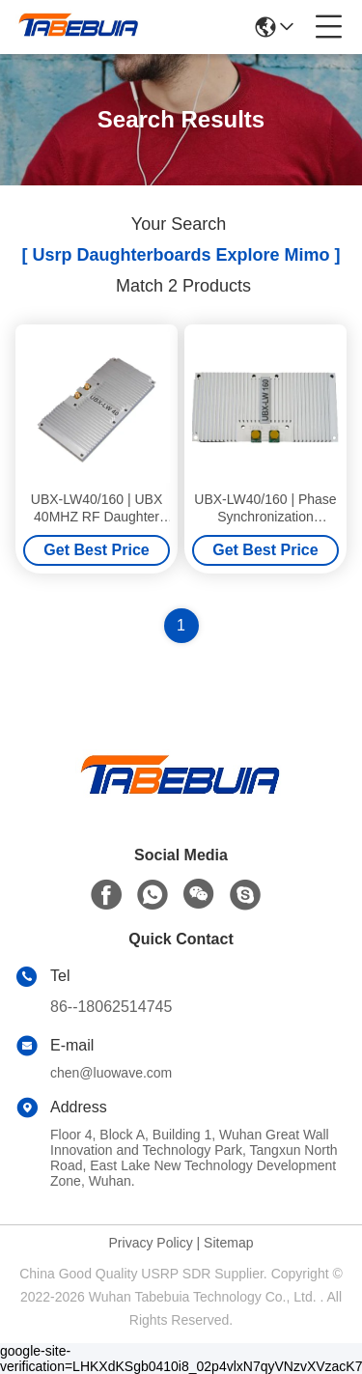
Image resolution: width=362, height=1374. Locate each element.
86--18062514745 (111, 1006)
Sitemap (228, 1242)
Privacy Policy (151, 1242)
